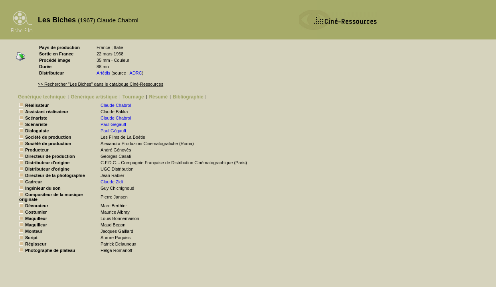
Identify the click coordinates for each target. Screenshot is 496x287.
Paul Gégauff (113, 124)
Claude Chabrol (116, 105)
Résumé (158, 97)
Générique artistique (94, 97)
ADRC (136, 73)
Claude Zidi (112, 181)
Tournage (133, 97)
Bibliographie (188, 97)
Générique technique (41, 97)
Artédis (103, 73)
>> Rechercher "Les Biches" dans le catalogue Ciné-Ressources (100, 84)
